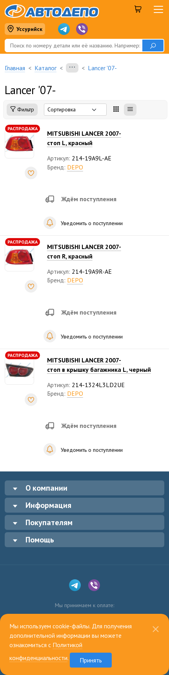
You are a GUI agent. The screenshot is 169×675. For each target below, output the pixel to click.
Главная (15, 68)
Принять (91, 660)
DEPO (75, 167)
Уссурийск (24, 29)
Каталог (45, 68)
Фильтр (22, 109)
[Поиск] (73, 45)
